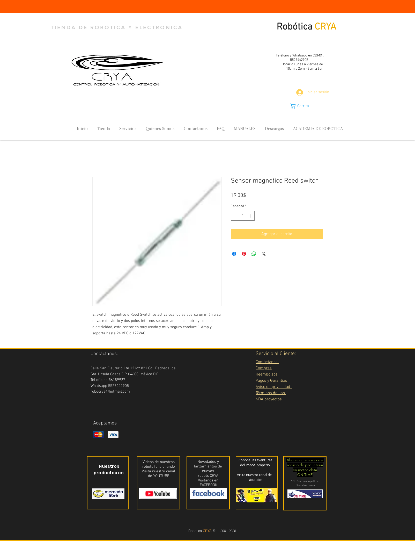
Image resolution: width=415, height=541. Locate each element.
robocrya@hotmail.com (110, 391)
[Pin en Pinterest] (244, 254)
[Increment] (250, 215)
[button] (304, 106)
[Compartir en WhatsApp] (254, 254)
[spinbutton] (242, 215)
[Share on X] (264, 254)
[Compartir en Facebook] (234, 254)
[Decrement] (235, 215)
